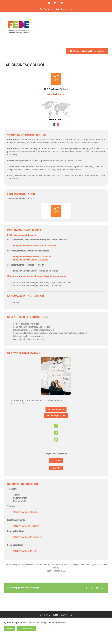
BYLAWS (64, 615)
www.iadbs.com (56, 94)
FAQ (70, 615)
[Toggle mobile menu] (106, 16)
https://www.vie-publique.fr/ (26, 526)
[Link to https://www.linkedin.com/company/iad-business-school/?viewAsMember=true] (56, 433)
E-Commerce (32, 257)
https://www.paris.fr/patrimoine (27, 537)
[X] (91, 587)
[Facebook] (86, 587)
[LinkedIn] (96, 587)
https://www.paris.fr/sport (25, 551)
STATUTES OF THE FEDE (50, 615)
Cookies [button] (9, 628)
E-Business (30, 260)
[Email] (102, 587)
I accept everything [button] (26, 628)
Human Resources (34, 245)
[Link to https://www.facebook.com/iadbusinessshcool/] (56, 426)
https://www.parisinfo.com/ (25, 512)
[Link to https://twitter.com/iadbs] (56, 440)
